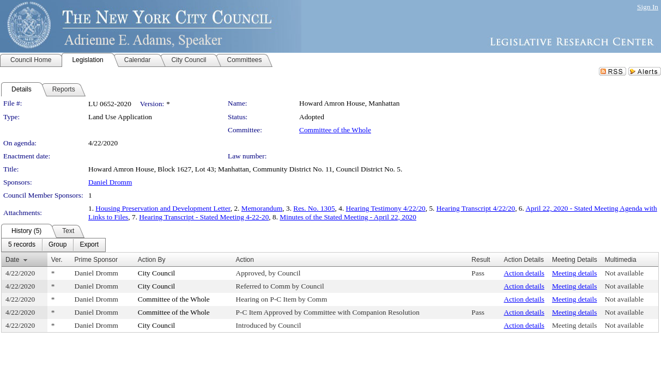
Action (245, 260)
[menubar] (53, 245)
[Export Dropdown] (89, 245)
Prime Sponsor (96, 260)
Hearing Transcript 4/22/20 (475, 208)
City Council (156, 273)
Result (480, 260)
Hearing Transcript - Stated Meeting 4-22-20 (204, 217)
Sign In (647, 7)
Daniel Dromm (110, 182)
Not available (624, 273)
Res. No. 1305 (314, 208)
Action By (152, 260)
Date (12, 260)
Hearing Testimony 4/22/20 (386, 208)
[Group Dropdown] (57, 245)
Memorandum (262, 208)
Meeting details (574, 273)
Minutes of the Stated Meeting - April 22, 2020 (348, 217)
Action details (524, 273)
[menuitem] (22, 245)
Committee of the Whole (335, 130)
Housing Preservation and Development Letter (162, 208)
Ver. (57, 260)
